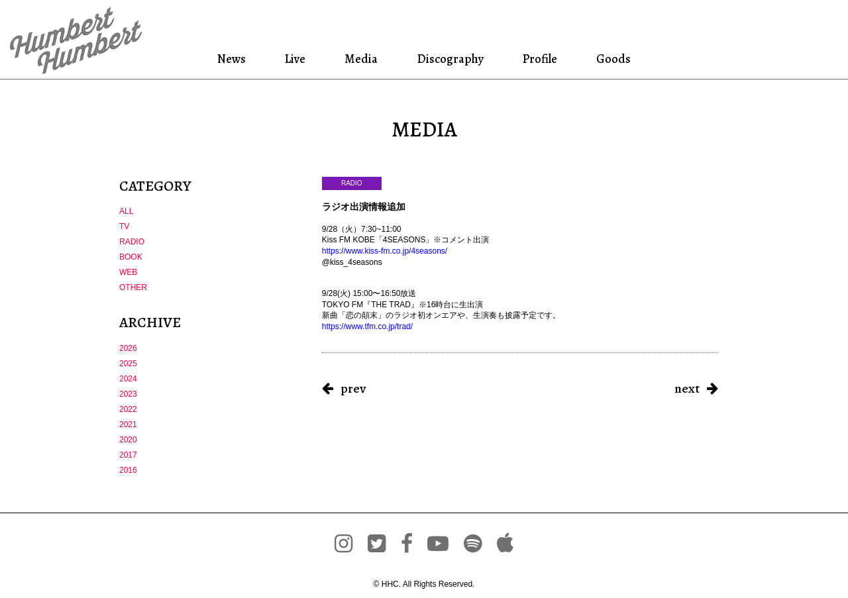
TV (124, 226)
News (235, 58)
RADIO (131, 241)
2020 (128, 439)
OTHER (133, 287)
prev (353, 388)
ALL (126, 211)
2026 (128, 348)
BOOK (130, 257)
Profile (539, 58)
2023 (128, 394)
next (687, 388)
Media (360, 58)
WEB (128, 272)
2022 (128, 409)
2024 (128, 378)
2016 (128, 470)
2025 (128, 363)
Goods (610, 58)
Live (296, 58)
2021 (128, 424)
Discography (448, 58)
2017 (128, 455)
